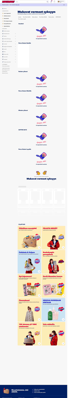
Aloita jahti (17, 4)
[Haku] (31, 2)
